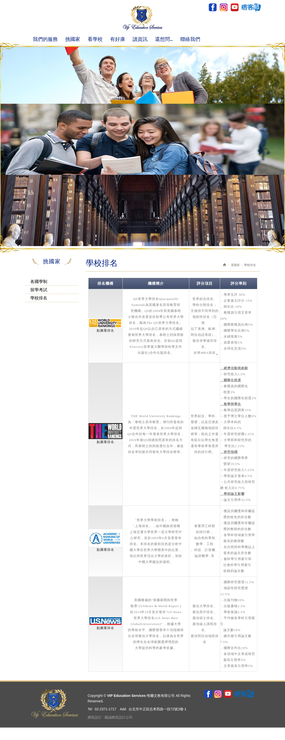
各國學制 (38, 281)
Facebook (212, 7)
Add (123, 709)
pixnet (250, 7)
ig (223, 7)
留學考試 (38, 289)
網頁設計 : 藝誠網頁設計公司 (110, 717)
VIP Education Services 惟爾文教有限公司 (142, 18)
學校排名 (38, 298)
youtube (234, 7)
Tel (90, 709)
